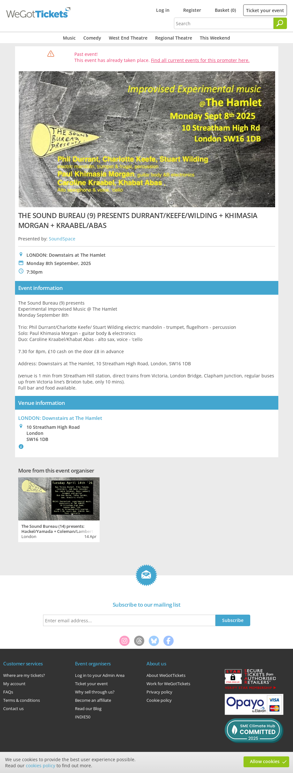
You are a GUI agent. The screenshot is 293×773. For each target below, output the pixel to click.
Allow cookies (265, 761)
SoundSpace (62, 239)
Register (192, 10)
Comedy (92, 38)
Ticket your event (265, 10)
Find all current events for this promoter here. (200, 60)
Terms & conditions (21, 700)
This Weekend (215, 38)
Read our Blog (88, 708)
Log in (162, 10)
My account (14, 683)
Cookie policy (159, 700)
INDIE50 (82, 717)
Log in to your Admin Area (99, 675)
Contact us (13, 708)
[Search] (280, 23)
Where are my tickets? (24, 675)
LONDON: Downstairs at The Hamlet (60, 418)
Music (69, 38)
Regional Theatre (173, 38)
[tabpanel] (59, 509)
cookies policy (40, 765)
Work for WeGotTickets (168, 683)
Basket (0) (225, 10)
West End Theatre (128, 38)
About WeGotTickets (165, 675)
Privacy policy (159, 692)
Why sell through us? (95, 692)
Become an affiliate (93, 700)
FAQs (8, 692)
